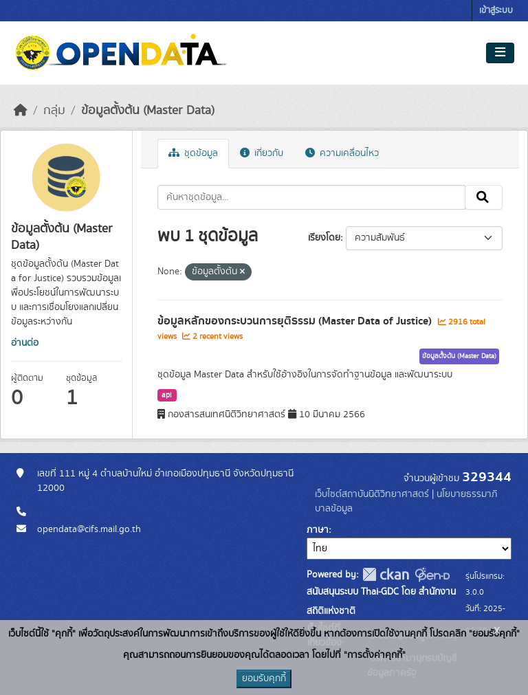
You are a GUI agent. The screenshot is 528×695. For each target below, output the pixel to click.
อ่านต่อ (24, 343)
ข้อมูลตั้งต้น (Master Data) (147, 111)
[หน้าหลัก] (21, 111)
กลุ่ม (54, 111)
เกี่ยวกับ (261, 153)
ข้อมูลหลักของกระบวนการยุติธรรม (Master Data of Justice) (295, 321)
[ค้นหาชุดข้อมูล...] (311, 197)
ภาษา (318, 530)
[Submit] (484, 197)
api (167, 395)
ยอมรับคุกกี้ (264, 678)
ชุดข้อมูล (193, 153)
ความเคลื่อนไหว (342, 153)
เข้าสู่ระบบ (496, 10)
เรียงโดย (324, 238)
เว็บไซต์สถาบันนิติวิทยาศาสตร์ (372, 494)
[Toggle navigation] (500, 53)
